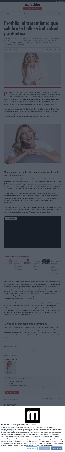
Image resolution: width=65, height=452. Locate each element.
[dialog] (32, 429)
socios (13, 427)
